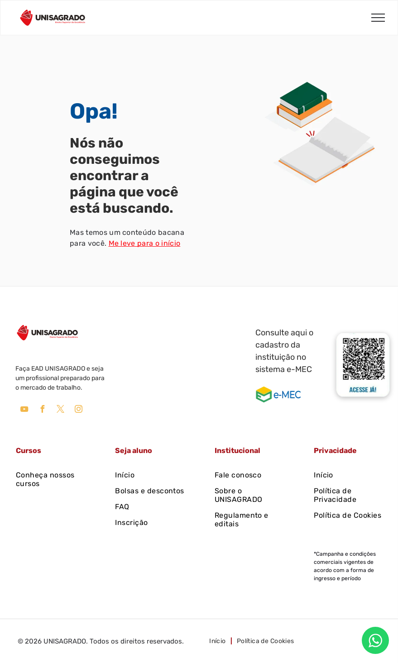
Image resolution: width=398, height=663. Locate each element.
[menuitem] (51, 479)
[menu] (378, 17)
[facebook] (42, 410)
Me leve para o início (145, 243)
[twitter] (60, 410)
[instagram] (78, 410)
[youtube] (24, 410)
